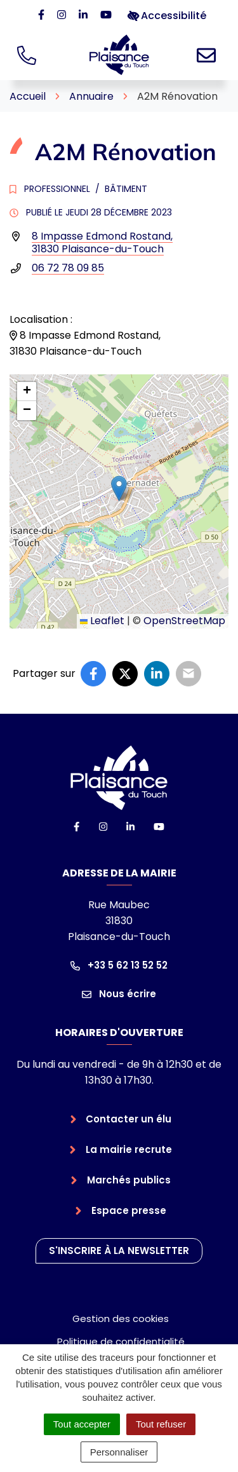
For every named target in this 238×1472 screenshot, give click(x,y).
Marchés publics (129, 1180)
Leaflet (102, 620)
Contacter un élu (128, 1119)
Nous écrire (119, 993)
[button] (119, 488)
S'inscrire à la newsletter (119, 1250)
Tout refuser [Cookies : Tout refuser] (161, 1424)
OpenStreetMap (184, 620)
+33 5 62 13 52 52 (119, 965)
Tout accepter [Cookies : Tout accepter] (81, 1424)
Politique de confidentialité (121, 1341)
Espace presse (128, 1210)
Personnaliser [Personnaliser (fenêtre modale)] (119, 1452)
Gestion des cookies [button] (120, 1318)
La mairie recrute (129, 1149)
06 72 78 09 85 (68, 268)
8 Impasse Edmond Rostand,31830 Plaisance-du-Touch (102, 242)
